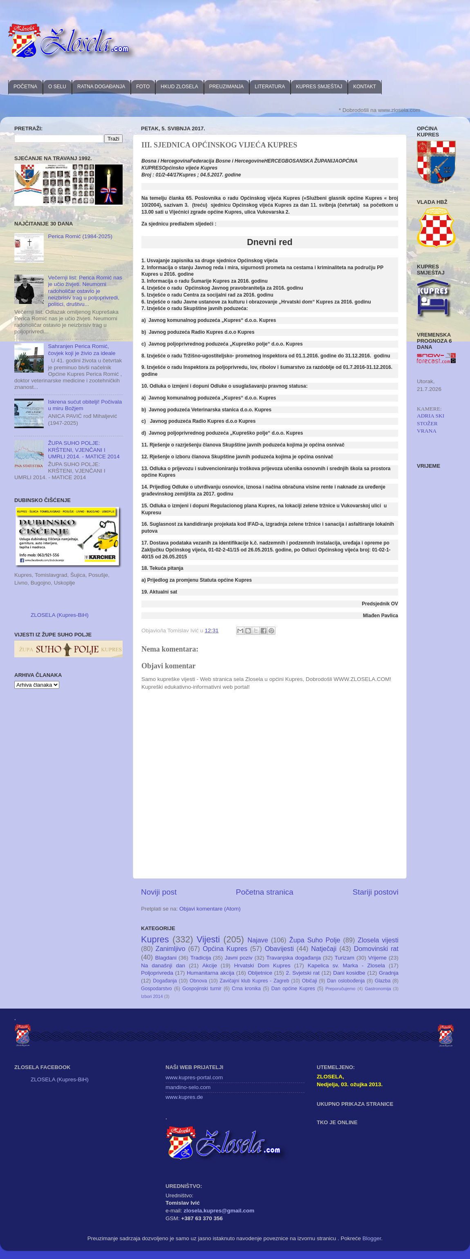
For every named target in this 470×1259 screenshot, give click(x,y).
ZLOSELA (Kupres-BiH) (60, 615)
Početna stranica (264, 892)
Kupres (155, 939)
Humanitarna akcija (210, 973)
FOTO (143, 86)
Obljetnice (260, 973)
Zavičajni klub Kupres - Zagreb (254, 981)
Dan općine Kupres (293, 988)
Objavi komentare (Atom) (210, 909)
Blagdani (166, 958)
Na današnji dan (163, 965)
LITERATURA (270, 86)
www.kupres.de (184, 1097)
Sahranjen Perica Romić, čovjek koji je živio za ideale (81, 349)
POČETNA (25, 86)
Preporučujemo (340, 988)
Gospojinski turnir (202, 988)
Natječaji (323, 948)
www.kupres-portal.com (194, 1077)
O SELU (57, 86)
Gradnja (388, 973)
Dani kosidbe (349, 973)
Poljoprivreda (157, 973)
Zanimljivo (171, 948)
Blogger (372, 1238)
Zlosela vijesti (378, 940)
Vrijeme (377, 958)
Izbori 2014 (152, 996)
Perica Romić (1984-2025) (80, 236)
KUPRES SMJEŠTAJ (319, 86)
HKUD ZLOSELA (179, 86)
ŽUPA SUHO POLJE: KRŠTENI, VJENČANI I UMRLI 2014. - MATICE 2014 (83, 449)
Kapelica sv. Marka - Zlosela (346, 965)
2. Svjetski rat (303, 973)
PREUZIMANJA (226, 86)
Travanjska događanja (293, 958)
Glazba (382, 981)
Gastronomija (378, 988)
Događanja (165, 981)
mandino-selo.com (188, 1087)
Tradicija (200, 958)
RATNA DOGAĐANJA (101, 86)
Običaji (309, 981)
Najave (258, 940)
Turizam (344, 958)
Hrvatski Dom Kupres (262, 965)
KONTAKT (364, 86)
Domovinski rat (376, 948)
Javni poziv (239, 958)
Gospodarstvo (156, 988)
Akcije (209, 965)
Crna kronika (246, 988)
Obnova (198, 981)
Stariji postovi (375, 892)
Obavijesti (279, 948)
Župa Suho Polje (314, 940)
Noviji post (159, 892)
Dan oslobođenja (346, 981)
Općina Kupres (225, 948)
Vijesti (208, 939)
